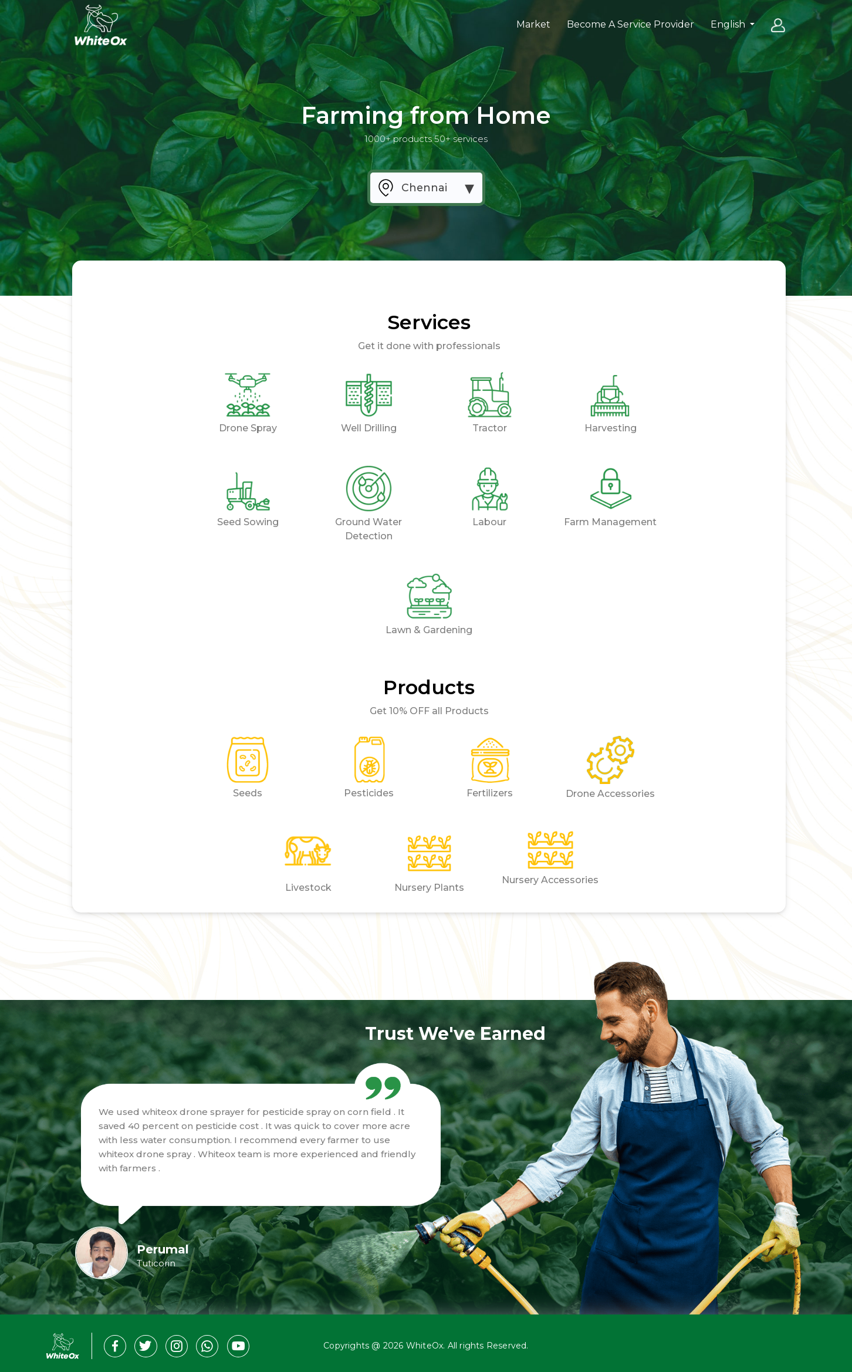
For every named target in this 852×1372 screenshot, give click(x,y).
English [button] (729, 24)
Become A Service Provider (630, 24)
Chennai (424, 187)
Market (533, 24)
